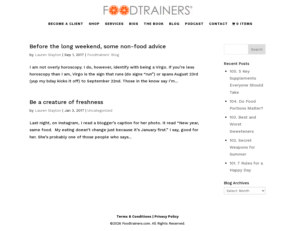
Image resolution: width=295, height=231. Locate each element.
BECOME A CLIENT (65, 24)
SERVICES (114, 24)
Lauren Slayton (48, 55)
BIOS (133, 24)
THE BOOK (154, 24)
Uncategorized (99, 110)
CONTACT (218, 24)
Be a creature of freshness (66, 102)
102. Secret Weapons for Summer (242, 147)
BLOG (174, 24)
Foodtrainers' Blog (103, 55)
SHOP (94, 24)
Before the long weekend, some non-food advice (98, 46)
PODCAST (194, 24)
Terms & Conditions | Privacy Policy (147, 216)
